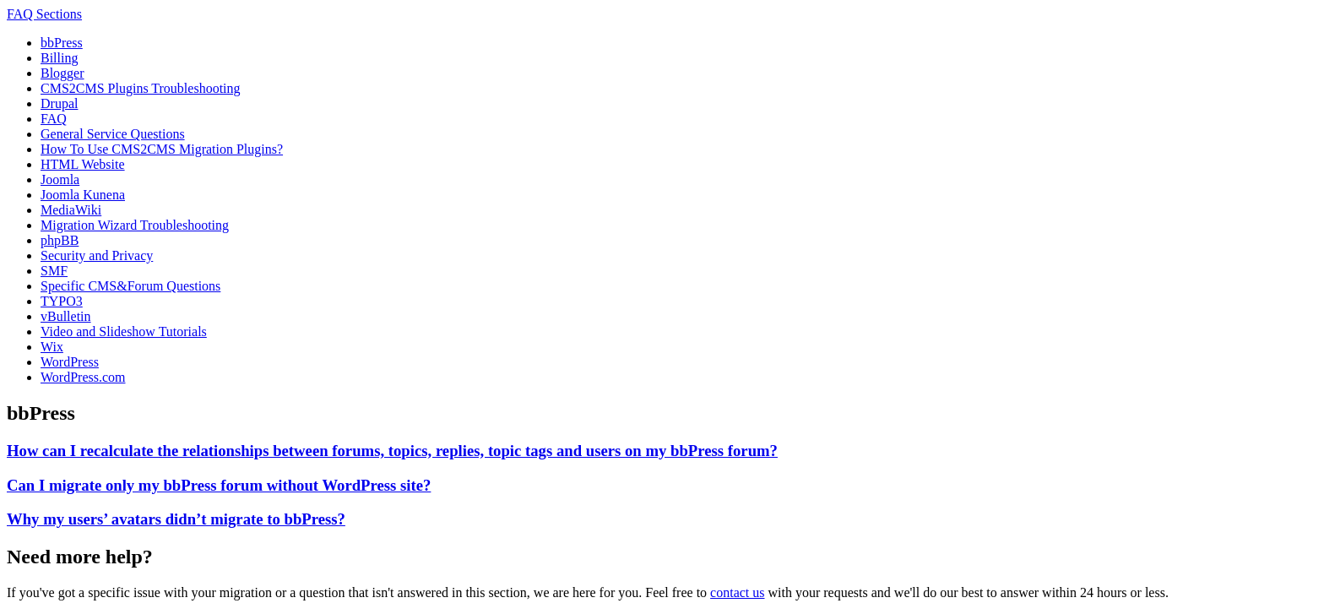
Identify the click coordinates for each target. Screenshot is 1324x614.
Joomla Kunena (83, 194)
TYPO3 (62, 301)
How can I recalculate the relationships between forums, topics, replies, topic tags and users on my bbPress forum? (392, 450)
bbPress (62, 42)
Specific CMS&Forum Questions (130, 286)
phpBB (60, 240)
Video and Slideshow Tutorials (124, 331)
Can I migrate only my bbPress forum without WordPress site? (219, 485)
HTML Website (83, 164)
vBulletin (66, 316)
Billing (59, 58)
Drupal (59, 103)
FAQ (54, 118)
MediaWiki (71, 210)
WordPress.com (83, 377)
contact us (737, 592)
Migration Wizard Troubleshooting (135, 225)
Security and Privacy (97, 255)
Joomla (60, 179)
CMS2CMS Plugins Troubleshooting (141, 88)
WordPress (70, 362)
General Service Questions (113, 134)
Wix (52, 347)
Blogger (62, 73)
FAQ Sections (44, 14)
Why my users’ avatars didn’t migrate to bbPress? (176, 519)
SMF (54, 271)
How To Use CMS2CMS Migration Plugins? (162, 149)
